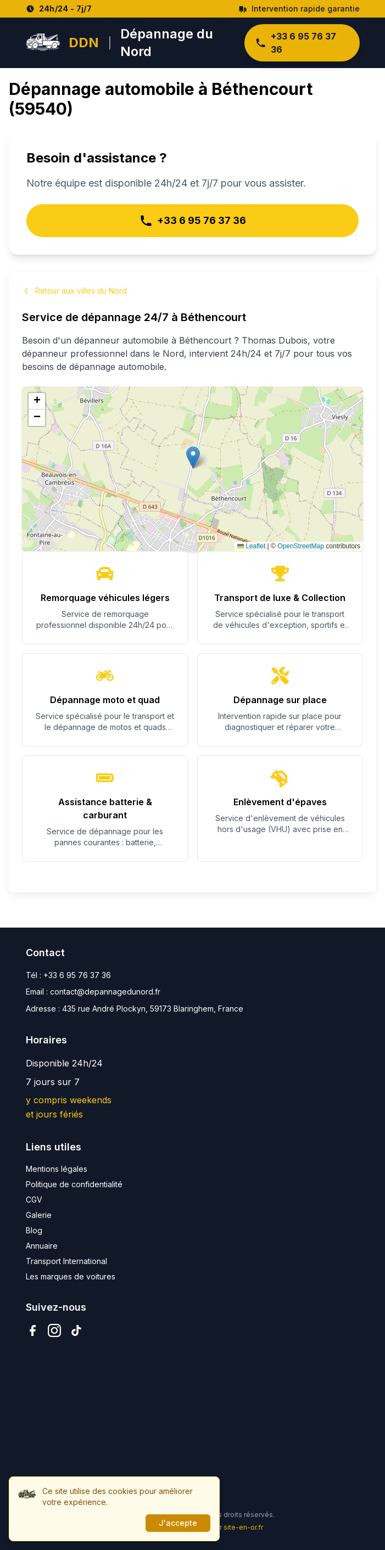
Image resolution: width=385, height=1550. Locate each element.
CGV (34, 1199)
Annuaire (42, 1245)
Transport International (66, 1261)
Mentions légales (56, 1168)
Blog (34, 1230)
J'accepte (178, 1522)
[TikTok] (76, 1330)
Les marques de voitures (70, 1276)
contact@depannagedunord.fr (105, 991)
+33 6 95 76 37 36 (295, 43)
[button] (193, 457)
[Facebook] (32, 1330)
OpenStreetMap (300, 546)
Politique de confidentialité (74, 1184)
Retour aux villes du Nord (74, 290)
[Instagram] (54, 1330)
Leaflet (251, 546)
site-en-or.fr (243, 1527)
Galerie (39, 1215)
